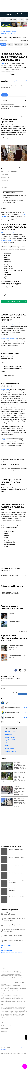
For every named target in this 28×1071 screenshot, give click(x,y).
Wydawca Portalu (4, 1028)
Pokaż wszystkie (23, 631)
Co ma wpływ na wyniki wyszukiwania (8, 104)
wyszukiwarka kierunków (18, 775)
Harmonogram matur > (7, 950)
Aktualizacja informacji (6, 1025)
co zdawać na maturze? (7, 782)
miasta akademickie (19, 800)
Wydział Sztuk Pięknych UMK (10, 703)
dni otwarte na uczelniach (18, 805)
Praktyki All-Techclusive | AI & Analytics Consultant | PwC (13, 1001)
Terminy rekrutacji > (6, 945)
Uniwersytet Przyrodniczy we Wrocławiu (13, 707)
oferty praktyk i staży (20, 765)
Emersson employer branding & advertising (16, 1053)
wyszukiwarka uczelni (20, 802)
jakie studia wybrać (19, 788)
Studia (3, 19)
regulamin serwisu (19, 692)
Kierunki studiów (12, 19)
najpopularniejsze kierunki (19, 778)
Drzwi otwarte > (5, 947)
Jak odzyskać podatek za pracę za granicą (10, 971)
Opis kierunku (18, 44)
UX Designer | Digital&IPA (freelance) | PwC (10, 990)
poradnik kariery (19, 767)
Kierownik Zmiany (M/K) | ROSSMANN (9, 987)
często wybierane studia (19, 791)
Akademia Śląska (7, 717)
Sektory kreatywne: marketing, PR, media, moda (11, 975)
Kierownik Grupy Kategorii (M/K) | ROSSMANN (11, 985)
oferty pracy (17, 764)
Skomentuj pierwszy (25, 1066)
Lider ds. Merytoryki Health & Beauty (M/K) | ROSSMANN (13, 988)
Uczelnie (21, 19)
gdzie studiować (18, 790)
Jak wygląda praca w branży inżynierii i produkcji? (11, 977)
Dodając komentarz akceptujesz (12, 692)
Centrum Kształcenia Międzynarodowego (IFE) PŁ (14, 722)
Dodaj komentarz (22, 694)
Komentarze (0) (24, 40)
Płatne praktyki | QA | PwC (7, 1000)
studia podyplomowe (20, 794)
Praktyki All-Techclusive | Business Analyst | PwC (11, 997)
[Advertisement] (14, 828)
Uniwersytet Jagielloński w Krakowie (12, 712)
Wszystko (3, 44)
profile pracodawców (20, 768)
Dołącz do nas (4, 1031)
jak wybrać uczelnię (19, 803)
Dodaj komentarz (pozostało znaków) (10, 678)
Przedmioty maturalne (9, 575)
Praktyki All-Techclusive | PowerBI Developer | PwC (12, 998)
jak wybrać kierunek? (20, 780)
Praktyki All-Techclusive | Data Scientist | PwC (11, 995)
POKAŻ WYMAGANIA (13, 301)
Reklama (3, 1022)
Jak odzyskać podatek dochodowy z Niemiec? (11, 972)
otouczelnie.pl (4, 1047)
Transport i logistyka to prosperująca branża (10, 974)
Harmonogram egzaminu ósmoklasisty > (11, 952)
